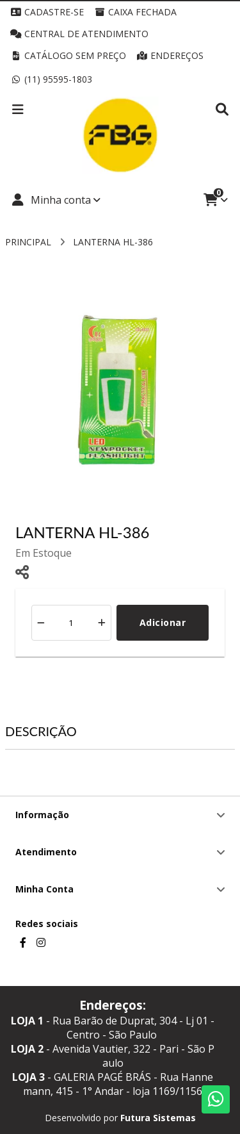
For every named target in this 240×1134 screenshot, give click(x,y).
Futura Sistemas (158, 1118)
